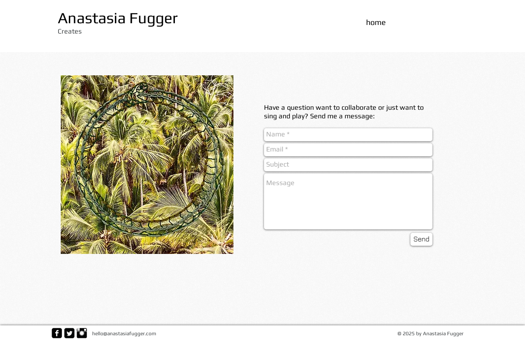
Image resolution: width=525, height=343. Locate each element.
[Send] (421, 239)
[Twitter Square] (69, 333)
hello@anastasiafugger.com (124, 334)
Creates (70, 31)
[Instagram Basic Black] (82, 333)
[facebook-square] (57, 333)
